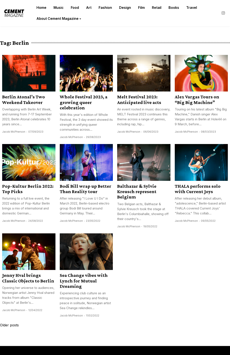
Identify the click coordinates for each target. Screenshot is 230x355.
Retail (156, 7)
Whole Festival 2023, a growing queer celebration (83, 102)
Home (41, 7)
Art (88, 7)
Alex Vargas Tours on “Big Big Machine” (197, 99)
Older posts (9, 325)
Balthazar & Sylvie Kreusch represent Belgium (136, 191)
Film (141, 7)
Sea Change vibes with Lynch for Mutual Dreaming (84, 281)
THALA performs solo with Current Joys (198, 188)
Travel (191, 7)
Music (59, 7)
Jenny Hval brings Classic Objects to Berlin (28, 278)
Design (125, 7)
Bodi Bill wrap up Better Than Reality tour (85, 188)
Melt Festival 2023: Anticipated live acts (139, 99)
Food (75, 7)
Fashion (105, 7)
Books (174, 7)
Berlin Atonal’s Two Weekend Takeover (23, 99)
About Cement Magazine (57, 18)
